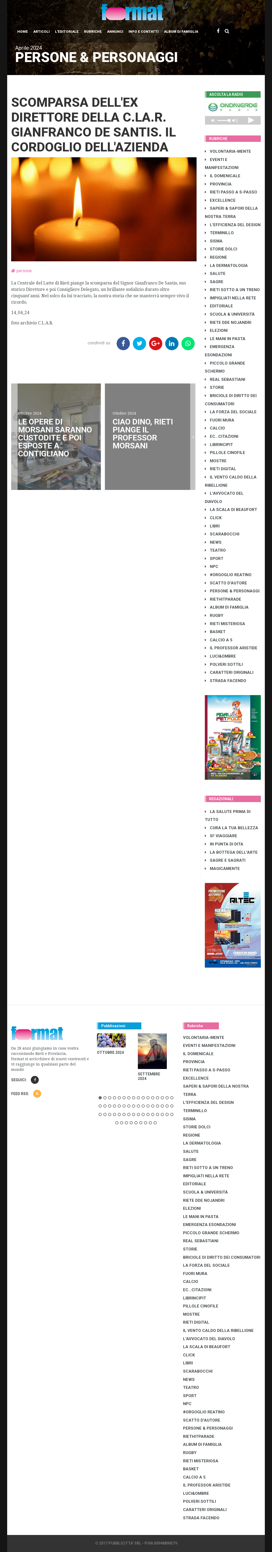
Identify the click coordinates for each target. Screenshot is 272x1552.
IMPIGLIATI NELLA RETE (230, 298)
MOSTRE (216, 461)
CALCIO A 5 (218, 640)
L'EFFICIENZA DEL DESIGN (233, 224)
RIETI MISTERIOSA (225, 623)
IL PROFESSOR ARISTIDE (231, 648)
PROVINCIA (218, 184)
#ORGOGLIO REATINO (228, 574)
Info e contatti (144, 32)
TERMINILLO (219, 232)
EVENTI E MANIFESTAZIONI (209, 1045)
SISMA (214, 241)
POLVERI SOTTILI (224, 664)
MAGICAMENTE (222, 868)
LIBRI (212, 526)
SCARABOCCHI (222, 534)
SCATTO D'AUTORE (226, 583)
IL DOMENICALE (222, 176)
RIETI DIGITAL (220, 469)
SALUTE (215, 273)
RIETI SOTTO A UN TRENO (232, 289)
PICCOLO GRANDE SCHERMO (211, 1233)
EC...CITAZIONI (221, 436)
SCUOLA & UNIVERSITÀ (230, 314)
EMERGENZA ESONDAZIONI (209, 1224)
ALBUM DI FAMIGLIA (227, 607)
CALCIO (215, 428)
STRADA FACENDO (225, 680)
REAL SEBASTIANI (225, 379)
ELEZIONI (216, 330)
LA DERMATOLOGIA (226, 265)
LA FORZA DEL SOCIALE (231, 412)
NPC (211, 566)
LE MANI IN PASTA (225, 338)
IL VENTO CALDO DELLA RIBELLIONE (218, 1330)
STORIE (214, 387)
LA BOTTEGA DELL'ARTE (231, 852)
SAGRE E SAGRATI (225, 860)
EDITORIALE (219, 306)
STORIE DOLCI (221, 249)
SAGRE (214, 281)
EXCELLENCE (220, 200)
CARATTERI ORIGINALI (229, 672)
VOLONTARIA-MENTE (228, 151)
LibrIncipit (219, 444)
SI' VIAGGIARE (221, 835)
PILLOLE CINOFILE (225, 452)
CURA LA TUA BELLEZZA (231, 827)
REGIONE (216, 257)
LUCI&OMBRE (220, 656)
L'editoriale (67, 32)
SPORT (214, 558)
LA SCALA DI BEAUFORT (231, 509)
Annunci (115, 32)
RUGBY (214, 615)
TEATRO (215, 550)
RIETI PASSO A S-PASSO (231, 192)
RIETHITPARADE (223, 599)
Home (22, 32)
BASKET (215, 631)
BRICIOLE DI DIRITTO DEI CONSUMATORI (221, 1257)
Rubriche (93, 32)
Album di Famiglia (181, 32)
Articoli (41, 32)
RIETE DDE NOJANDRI (228, 322)
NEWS (213, 542)
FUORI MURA (219, 420)
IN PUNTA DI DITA (224, 844)
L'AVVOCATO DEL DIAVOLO (209, 1338)
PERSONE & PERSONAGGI (232, 591)
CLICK (213, 517)
